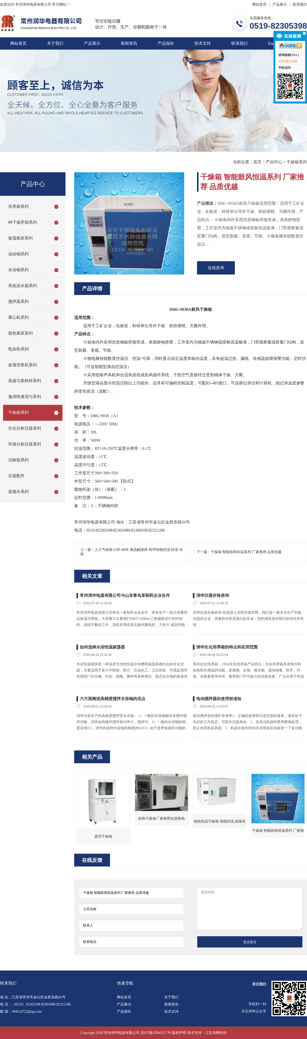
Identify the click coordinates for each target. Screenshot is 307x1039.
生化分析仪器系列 (24, 428)
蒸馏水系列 (18, 491)
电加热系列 (18, 349)
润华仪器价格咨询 (212, 595)
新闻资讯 (129, 43)
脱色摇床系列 (20, 333)
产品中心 (274, 162)
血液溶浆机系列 (22, 365)
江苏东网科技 (216, 1033)
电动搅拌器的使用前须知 (218, 699)
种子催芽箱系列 (22, 222)
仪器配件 (16, 476)
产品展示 (279, 4)
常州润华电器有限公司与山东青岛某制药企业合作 (125, 595)
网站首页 (259, 4)
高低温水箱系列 (22, 285)
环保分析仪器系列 (24, 444)
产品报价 (166, 43)
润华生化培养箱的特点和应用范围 (227, 647)
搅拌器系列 (18, 301)
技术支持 (202, 43)
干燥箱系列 (297, 162)
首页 (257, 162)
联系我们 (300, 4)
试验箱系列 (18, 460)
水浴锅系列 (18, 270)
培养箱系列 (18, 206)
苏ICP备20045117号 (156, 1033)
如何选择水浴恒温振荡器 (102, 647)
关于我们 (55, 43)
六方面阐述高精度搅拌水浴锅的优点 (112, 699)
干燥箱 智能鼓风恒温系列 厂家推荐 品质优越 (246, 552)
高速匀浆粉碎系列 (24, 381)
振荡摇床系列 (20, 238)
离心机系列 (18, 317)
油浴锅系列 (18, 254)
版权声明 (179, 1033)
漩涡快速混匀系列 (24, 396)
